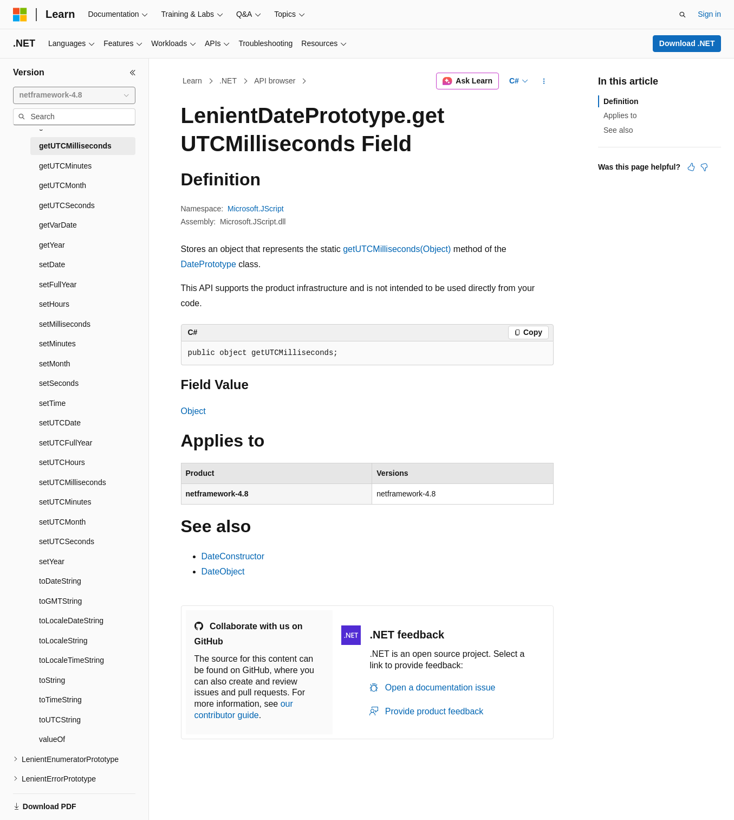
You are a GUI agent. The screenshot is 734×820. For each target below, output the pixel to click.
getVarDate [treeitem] (58, 225)
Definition (621, 101)
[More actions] (543, 81)
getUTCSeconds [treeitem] (67, 205)
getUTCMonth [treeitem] (62, 185)
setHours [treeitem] (54, 304)
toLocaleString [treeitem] (63, 640)
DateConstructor (233, 556)
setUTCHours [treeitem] (62, 462)
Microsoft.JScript (255, 208)
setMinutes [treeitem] (57, 343)
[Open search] (682, 14)
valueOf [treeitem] (52, 739)
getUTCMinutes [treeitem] (65, 166)
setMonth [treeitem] (54, 363)
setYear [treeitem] (51, 561)
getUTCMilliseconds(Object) (397, 249)
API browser (274, 80)
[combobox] (74, 95)
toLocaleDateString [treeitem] (71, 620)
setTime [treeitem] (52, 403)
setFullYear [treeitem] (58, 284)
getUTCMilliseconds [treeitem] (75, 145)
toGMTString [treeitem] (60, 601)
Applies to (619, 115)
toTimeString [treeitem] (60, 699)
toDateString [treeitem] (60, 581)
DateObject (223, 571)
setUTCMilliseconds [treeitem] (72, 482)
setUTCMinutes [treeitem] (65, 502)
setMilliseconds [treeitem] (64, 324)
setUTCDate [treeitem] (60, 422)
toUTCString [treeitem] (60, 719)
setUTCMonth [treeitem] (62, 522)
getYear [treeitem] (52, 245)
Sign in (709, 14)
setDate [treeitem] (52, 264)
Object (193, 411)
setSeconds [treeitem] (59, 383)
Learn (192, 80)
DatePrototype (208, 264)
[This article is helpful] (691, 166)
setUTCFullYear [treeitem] (65, 442)
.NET (228, 80)
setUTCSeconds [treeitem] (66, 541)
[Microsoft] (20, 15)
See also (618, 130)
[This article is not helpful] (704, 166)
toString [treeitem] (52, 680)
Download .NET (687, 43)
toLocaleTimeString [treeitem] (71, 660)
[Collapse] (132, 72)
